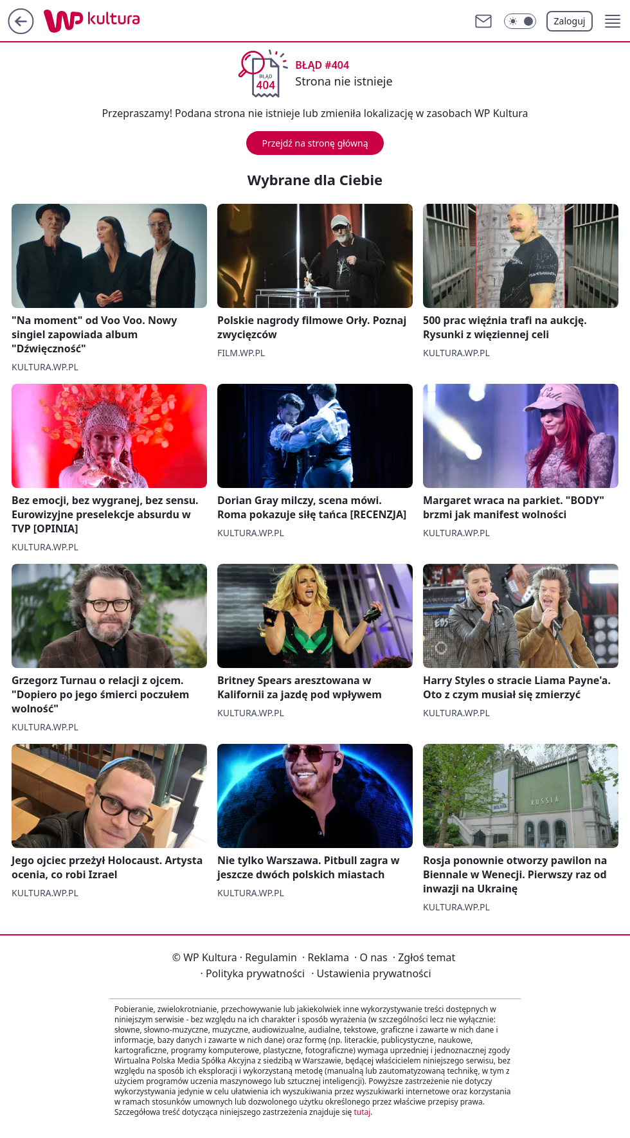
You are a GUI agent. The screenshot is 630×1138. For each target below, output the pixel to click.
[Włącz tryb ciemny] (520, 21)
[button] (612, 21)
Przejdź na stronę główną (315, 143)
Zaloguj (570, 21)
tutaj (362, 1111)
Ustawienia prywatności (371, 973)
